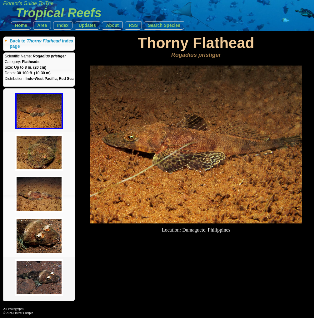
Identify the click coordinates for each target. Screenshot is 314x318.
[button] (21, 25)
